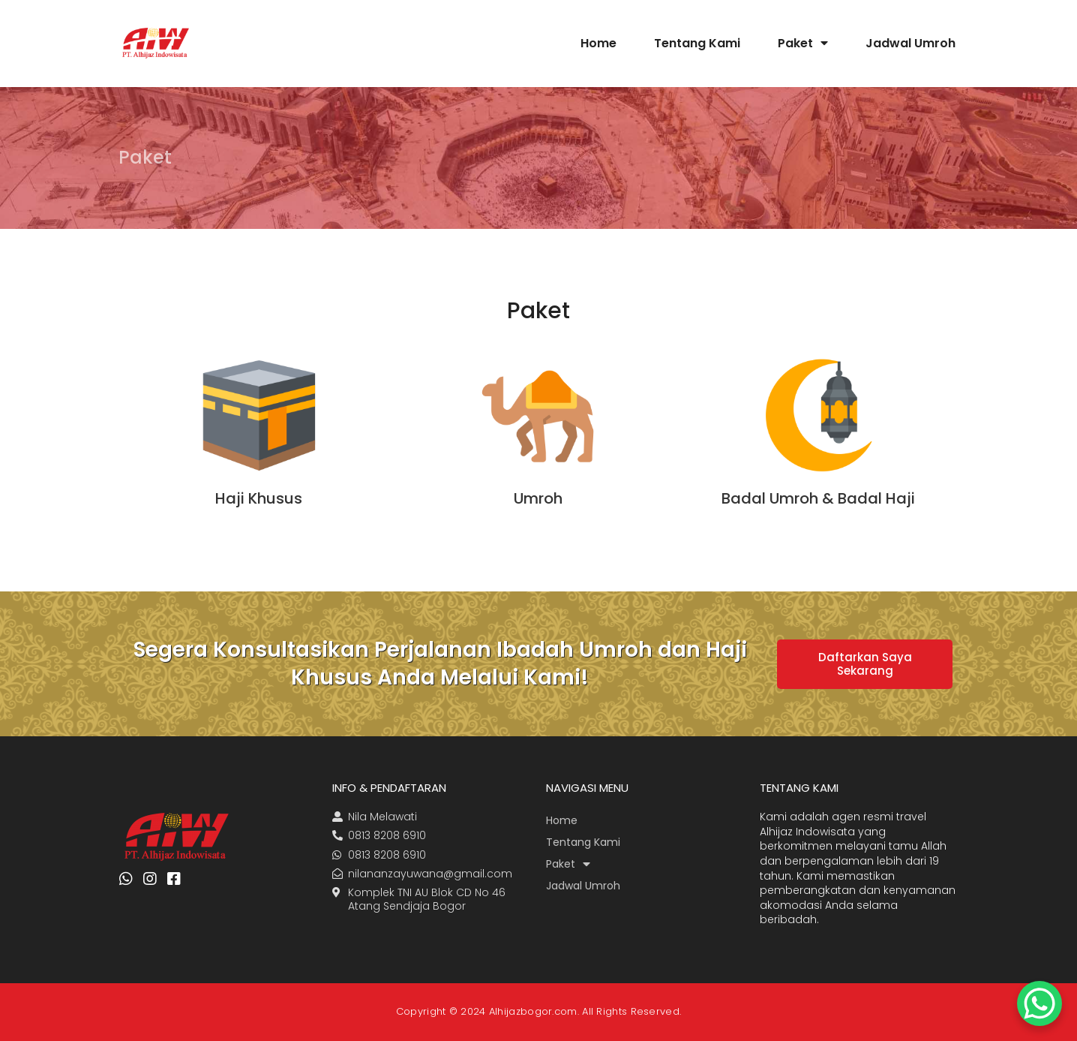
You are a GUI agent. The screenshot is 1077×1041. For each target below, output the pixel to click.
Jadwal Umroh (911, 43)
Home (598, 43)
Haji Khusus (258, 498)
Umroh (538, 498)
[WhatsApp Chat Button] (1039, 1003)
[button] (864, 664)
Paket (803, 43)
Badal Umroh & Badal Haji (818, 498)
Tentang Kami (697, 43)
